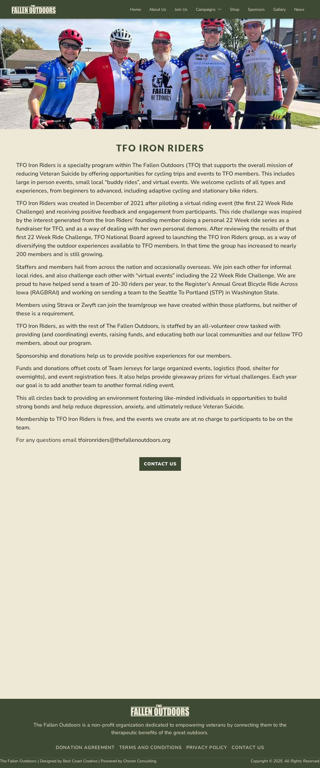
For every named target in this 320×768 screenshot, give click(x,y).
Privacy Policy (206, 747)
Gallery (279, 9)
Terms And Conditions (150, 747)
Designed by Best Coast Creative (68, 761)
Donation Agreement (85, 747)
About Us (157, 9)
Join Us (181, 9)
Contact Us (248, 747)
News (299, 9)
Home (135, 9)
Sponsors (256, 9)
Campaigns (208, 9)
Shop (234, 9)
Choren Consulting (139, 761)
